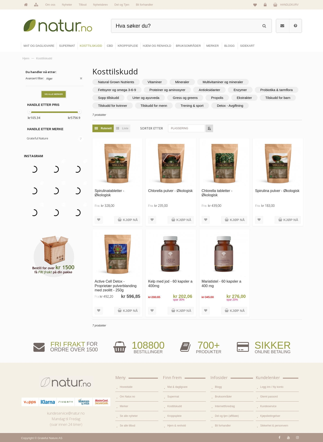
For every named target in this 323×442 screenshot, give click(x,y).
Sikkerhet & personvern (274, 425)
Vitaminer (155, 82)
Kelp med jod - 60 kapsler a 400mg (170, 283)
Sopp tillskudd (108, 98)
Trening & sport (192, 105)
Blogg (218, 386)
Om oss (50, 4)
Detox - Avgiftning (230, 105)
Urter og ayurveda (145, 98)
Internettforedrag (225, 406)
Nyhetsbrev (100, 4)
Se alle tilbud (127, 425)
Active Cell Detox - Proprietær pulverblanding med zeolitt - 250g (116, 285)
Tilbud (83, 4)
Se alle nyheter (129, 415)
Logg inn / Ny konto (271, 386)
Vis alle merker (53, 94)
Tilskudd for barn (277, 98)
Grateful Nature (37, 138)
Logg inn (266, 6)
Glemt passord (269, 396)
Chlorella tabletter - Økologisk (217, 193)
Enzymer (240, 90)
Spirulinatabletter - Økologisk (109, 193)
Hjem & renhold (176, 425)
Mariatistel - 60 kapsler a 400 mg (221, 283)
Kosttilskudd (174, 406)
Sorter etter (151, 128)
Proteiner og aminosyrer (167, 90)
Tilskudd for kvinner (112, 105)
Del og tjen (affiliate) (227, 415)
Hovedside (126, 386)
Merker (124, 406)
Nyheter (67, 4)
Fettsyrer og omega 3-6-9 (117, 90)
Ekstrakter (244, 98)
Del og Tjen (121, 4)
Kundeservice (268, 406)
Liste (121, 128)
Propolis (217, 98)
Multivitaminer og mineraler (223, 82)
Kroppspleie (174, 415)
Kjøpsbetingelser (270, 415)
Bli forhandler (144, 4)
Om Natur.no (127, 396)
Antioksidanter (209, 90)
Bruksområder (223, 396)
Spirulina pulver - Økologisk (277, 191)
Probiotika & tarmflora (276, 90)
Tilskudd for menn (154, 105)
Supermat (173, 396)
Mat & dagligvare (177, 386)
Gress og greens (185, 98)
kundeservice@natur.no (66, 413)
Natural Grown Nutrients (116, 82)
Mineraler (182, 82)
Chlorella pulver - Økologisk (170, 191)
